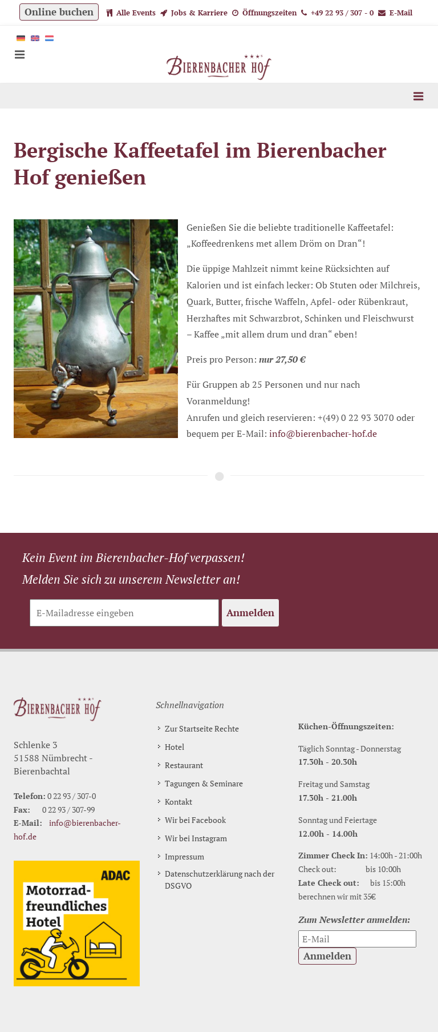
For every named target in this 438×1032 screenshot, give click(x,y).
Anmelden (250, 612)
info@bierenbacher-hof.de (323, 433)
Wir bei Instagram (196, 838)
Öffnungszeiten (264, 12)
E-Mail (395, 12)
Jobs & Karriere (194, 12)
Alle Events (131, 12)
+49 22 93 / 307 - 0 (337, 12)
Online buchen (59, 11)
